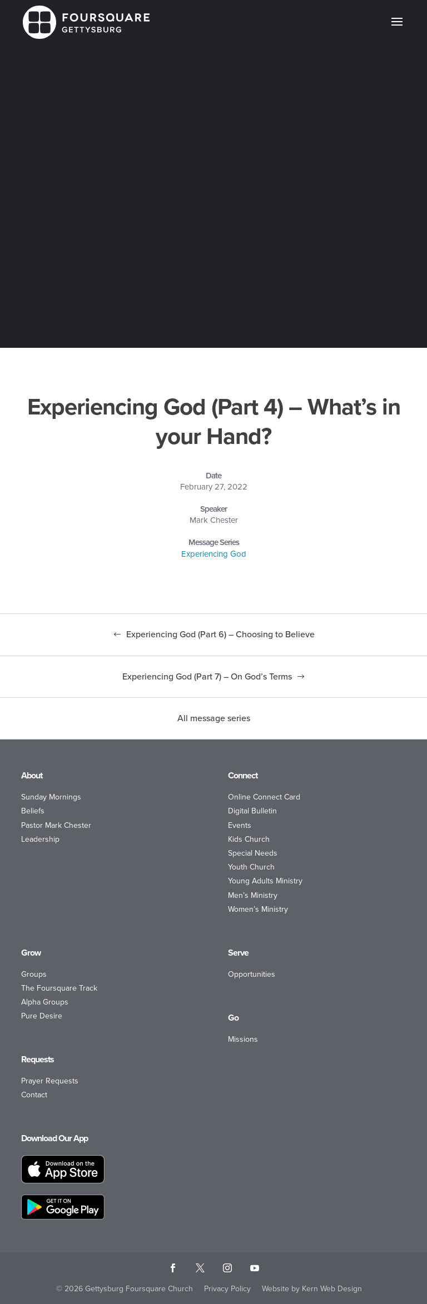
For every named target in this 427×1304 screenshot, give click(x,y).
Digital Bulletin (252, 811)
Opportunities (251, 974)
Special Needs (252, 853)
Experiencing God (213, 554)
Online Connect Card (264, 797)
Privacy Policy (227, 1289)
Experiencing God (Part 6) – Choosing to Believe (220, 634)
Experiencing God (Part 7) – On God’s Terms (207, 676)
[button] (397, 28)
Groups (34, 974)
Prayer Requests (49, 1081)
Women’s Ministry (258, 909)
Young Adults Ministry (265, 881)
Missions (243, 1039)
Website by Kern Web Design (312, 1289)
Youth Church (251, 867)
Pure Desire (41, 1016)
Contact (34, 1095)
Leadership (40, 839)
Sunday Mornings (51, 797)
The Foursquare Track (59, 988)
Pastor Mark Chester (56, 825)
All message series (213, 718)
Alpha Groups (44, 1002)
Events (239, 825)
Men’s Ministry (252, 895)
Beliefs (32, 811)
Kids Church (249, 839)
